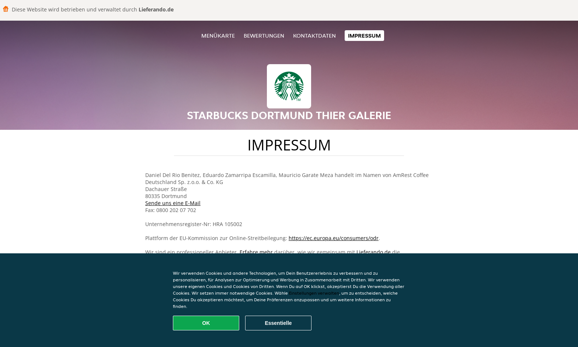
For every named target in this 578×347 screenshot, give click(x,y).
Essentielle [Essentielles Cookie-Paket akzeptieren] (278, 323)
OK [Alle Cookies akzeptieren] (206, 323)
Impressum (364, 35)
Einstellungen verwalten (314, 293)
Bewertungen (264, 35)
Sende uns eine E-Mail (173, 203)
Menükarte (218, 35)
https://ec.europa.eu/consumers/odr (334, 238)
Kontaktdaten (314, 35)
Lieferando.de (373, 252)
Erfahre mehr (256, 252)
